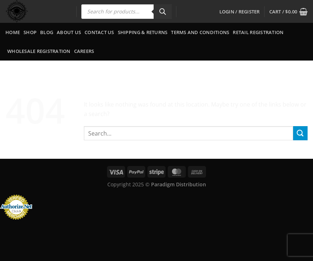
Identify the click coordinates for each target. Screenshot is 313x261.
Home (12, 32)
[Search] (163, 11)
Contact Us (99, 32)
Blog (46, 32)
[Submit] (300, 133)
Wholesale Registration (38, 51)
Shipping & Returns (143, 32)
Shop (30, 32)
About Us (69, 32)
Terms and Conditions (200, 32)
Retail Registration (258, 32)
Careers (84, 51)
